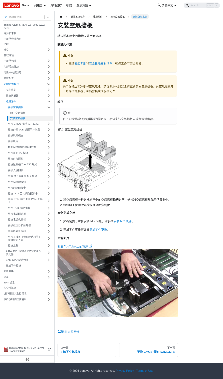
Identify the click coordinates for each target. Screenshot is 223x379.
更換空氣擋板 (15, 107)
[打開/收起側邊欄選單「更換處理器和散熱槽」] (49, 225)
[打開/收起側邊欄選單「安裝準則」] (49, 90)
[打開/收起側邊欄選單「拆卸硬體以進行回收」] (49, 294)
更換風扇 (13, 141)
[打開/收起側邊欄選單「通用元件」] (49, 101)
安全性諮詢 (10, 287)
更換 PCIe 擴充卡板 (19, 207)
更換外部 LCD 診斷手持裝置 (24, 129)
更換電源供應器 (17, 219)
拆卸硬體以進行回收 (15, 293)
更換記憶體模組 (17, 181)
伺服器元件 (10, 60)
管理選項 (9, 55)
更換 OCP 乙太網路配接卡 (23, 193)
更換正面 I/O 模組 (18, 152)
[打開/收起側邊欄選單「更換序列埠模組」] (49, 231)
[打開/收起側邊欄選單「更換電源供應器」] (49, 220)
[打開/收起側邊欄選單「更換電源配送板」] (49, 214)
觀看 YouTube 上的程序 (75, 246)
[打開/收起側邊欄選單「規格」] (49, 50)
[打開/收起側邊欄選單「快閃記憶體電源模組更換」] (49, 147)
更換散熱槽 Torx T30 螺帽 (22, 164)
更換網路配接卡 (17, 187)
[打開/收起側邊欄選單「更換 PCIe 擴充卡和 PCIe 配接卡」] (49, 201)
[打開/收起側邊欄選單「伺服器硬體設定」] (49, 72)
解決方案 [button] (82, 5)
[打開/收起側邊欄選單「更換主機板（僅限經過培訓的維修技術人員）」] (49, 238)
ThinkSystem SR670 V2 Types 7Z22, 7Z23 (24, 26)
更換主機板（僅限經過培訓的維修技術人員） (24, 238)
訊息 (6, 276)
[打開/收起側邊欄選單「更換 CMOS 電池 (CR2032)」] (49, 124)
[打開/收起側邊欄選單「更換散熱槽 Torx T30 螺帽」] (49, 165)
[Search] (202, 5)
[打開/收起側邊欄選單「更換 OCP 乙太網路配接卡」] (49, 194)
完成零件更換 (13, 265)
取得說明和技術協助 (15, 299)
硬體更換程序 (11, 83)
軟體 (69, 5)
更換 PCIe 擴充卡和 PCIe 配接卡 (25, 201)
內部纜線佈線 (11, 66)
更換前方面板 (15, 158)
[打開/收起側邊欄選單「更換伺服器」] (49, 96)
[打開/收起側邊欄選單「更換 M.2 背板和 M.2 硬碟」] (49, 176)
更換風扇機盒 (15, 135)
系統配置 (9, 78)
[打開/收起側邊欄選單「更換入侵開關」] (49, 170)
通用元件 (11, 101)
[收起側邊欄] (27, 359)
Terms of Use (144, 370)
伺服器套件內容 (12, 38)
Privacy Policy (125, 370)
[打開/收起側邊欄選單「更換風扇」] (49, 141)
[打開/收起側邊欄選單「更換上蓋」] (49, 246)
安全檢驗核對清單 (100, 63)
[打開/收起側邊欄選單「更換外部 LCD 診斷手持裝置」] (49, 130)
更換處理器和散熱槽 (19, 225)
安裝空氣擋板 (17, 118)
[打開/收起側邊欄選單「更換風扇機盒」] (49, 135)
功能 (6, 44)
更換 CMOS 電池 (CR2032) (23, 123)
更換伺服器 (12, 95)
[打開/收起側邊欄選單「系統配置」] (49, 78)
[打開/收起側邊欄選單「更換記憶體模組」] (49, 182)
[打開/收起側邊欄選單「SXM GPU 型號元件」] (49, 260)
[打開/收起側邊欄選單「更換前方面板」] (49, 159)
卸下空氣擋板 (17, 112)
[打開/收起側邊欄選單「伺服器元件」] (49, 61)
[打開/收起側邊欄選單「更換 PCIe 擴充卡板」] (49, 208)
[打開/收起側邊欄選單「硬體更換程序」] (49, 84)
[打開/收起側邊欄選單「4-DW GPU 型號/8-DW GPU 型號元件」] (49, 253)
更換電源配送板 (17, 213)
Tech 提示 (9, 282)
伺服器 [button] (38, 5)
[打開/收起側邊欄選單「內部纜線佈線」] (49, 67)
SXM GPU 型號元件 (17, 259)
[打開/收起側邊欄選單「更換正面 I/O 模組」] (49, 153)
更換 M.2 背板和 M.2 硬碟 (22, 176)
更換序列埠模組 (17, 231)
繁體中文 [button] (165, 5)
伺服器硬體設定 (12, 72)
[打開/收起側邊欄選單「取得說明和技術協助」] (49, 299)
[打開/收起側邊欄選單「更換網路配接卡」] (49, 188)
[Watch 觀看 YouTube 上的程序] (117, 283)
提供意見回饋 (68, 331)
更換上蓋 (13, 245)
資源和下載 (10, 33)
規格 (6, 49)
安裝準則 (11, 89)
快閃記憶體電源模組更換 (22, 147)
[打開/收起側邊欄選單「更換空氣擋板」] (49, 107)
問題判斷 (9, 271)
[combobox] (9, 17)
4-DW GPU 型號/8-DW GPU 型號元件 (23, 253)
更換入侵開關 (15, 170)
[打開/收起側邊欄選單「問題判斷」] (49, 271)
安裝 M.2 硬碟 (123, 221)
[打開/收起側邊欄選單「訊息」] (49, 277)
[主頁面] (61, 16)
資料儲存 (56, 5)
